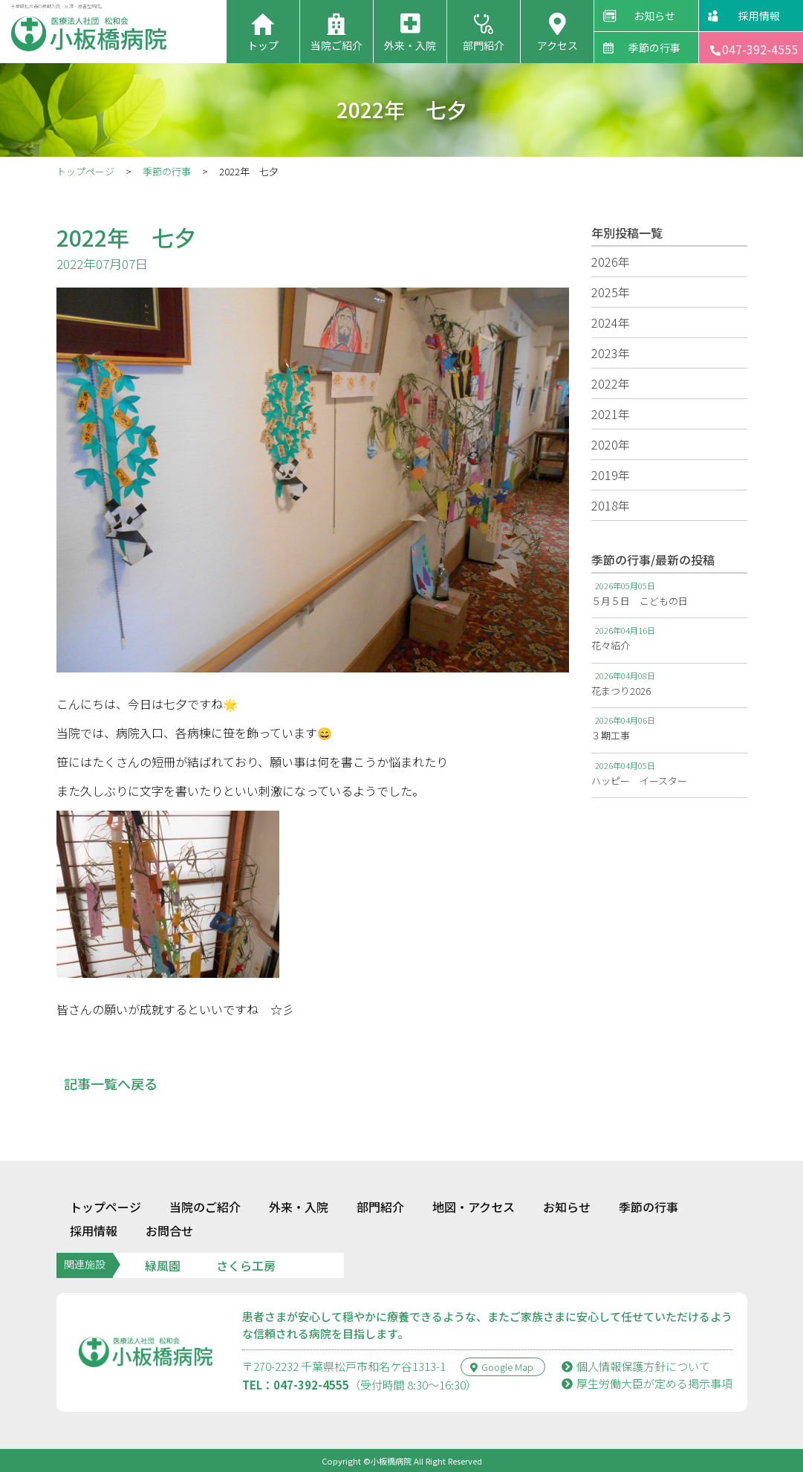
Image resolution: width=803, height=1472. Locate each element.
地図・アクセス (473, 1207)
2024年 (610, 322)
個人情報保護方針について (636, 1366)
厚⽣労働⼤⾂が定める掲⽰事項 (647, 1383)
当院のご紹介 (205, 1207)
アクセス (557, 45)
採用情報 (759, 15)
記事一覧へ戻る (110, 1083)
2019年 (610, 475)
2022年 (610, 383)
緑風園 (163, 1265)
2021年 (610, 414)
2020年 (610, 444)
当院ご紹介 (337, 45)
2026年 (610, 261)
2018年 (610, 505)
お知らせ (654, 15)
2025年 (610, 292)
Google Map (501, 1367)
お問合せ (169, 1230)
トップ (263, 45)
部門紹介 (483, 45)
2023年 (610, 353)
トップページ (85, 171)
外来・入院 (410, 45)
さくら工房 (246, 1265)
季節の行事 (654, 47)
